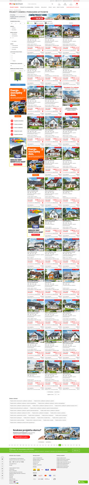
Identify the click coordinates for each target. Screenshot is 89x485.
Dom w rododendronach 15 (51, 312)
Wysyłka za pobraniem (37, 464)
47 (45, 445)
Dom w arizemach (31, 99)
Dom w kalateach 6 (67, 221)
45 (40, 445)
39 (23, 445)
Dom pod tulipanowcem (33, 282)
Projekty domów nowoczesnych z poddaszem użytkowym (21, 400)
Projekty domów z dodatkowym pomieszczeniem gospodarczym (22, 422)
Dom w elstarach (49, 38)
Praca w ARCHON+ (13, 470)
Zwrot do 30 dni (36, 462)
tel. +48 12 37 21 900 (16, 462)
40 (26, 445)
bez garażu (13, 49)
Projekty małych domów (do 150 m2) (64, 462)
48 (48, 445)
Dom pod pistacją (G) (32, 68)
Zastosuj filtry (17, 84)
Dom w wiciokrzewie (49, 160)
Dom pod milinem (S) (32, 374)
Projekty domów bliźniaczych (62, 464)
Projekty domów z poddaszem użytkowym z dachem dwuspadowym (23, 403)
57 (73, 445)
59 (79, 445)
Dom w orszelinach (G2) (33, 191)
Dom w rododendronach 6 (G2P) (35, 129)
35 (12, 445)
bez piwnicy (13, 29)
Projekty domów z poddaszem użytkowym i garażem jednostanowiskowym (24, 410)
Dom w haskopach (49, 129)
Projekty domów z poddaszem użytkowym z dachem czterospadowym (51, 403)
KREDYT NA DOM (60, 7)
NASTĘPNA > (57, 391)
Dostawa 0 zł (35, 463)
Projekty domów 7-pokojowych (29, 417)
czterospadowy (14, 35)
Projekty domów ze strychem (60, 420)
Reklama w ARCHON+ (13, 480)
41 (28, 445)
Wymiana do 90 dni (36, 460)
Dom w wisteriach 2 (67, 160)
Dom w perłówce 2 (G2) (33, 343)
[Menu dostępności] (2, 455)
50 (54, 445)
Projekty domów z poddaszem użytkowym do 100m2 (20, 412)
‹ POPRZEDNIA (41, 442)
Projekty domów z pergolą (48, 420)
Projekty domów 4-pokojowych (47, 415)
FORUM (50, 7)
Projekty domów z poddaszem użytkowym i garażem (44, 400)
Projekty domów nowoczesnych (63, 466)
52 (59, 445)
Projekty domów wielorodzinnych (63, 463)
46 (42, 445)
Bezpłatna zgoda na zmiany (38, 459)
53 (62, 445)
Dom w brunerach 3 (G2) (33, 312)
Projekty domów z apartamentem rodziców (18, 415)
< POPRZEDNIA (50, 391)
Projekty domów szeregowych (62, 460)
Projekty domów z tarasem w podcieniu (57, 412)
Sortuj (71, 23)
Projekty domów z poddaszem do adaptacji (40, 412)
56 (71, 445)
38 (20, 445)
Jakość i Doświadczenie (37, 457)
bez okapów (13, 41)
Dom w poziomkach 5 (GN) (51, 374)
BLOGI (54, 7)
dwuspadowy (14, 34)
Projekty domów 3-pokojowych (34, 415)
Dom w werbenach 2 (49, 191)
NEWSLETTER (59, 0)
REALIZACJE (44, 7)
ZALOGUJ (52, 0)
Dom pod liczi (48, 282)
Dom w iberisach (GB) (32, 252)
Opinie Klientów (12, 479)
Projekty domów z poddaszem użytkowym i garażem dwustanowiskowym (44, 408)
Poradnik (37, 7)
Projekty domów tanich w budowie (63, 459)
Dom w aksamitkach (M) (50, 252)
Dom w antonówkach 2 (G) (33, 38)
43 (34, 445)
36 (14, 445)
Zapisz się (75, 450)
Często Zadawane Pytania (14, 467)
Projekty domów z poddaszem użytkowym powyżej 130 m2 (66, 405)
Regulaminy (11, 474)
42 (31, 445)
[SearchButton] (52, 4)
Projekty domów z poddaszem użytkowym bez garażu (20, 405)
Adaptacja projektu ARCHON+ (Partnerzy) (17, 473)
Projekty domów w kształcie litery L (43, 417)
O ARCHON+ (11, 469)
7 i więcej (13, 60)
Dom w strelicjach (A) (50, 221)
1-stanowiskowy (14, 45)
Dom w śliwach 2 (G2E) (68, 38)
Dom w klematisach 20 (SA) (69, 252)
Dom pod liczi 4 (66, 68)
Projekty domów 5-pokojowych (61, 415)
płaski (12, 37)
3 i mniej (13, 53)
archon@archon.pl (12, 463)
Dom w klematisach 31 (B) (68, 282)
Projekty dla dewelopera (26, 7)
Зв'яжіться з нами (13, 483)
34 (9, 445)
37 (17, 445)
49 (51, 445)
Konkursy (11, 477)
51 (56, 445)
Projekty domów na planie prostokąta (17, 420)
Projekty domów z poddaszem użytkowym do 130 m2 (43, 405)
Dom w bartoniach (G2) (68, 343)
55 (68, 445)
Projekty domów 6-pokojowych (16, 417)
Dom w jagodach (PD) (67, 191)
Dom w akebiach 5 (67, 312)
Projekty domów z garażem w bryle (59, 417)
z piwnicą (13, 27)
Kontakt (10, 465)
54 (65, 445)
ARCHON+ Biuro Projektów (14, 455)
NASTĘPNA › (48, 442)
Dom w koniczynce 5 (49, 343)
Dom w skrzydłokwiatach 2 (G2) (70, 129)
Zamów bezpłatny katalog (72, 7)
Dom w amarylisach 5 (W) (50, 68)
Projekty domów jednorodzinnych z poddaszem (19, 408)
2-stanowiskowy (14, 47)
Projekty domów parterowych (62, 467)
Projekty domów (14, 7)
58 (76, 445)
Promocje (11, 476)
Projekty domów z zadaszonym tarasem (33, 420)
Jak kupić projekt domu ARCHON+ (16, 472)
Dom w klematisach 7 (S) (50, 99)
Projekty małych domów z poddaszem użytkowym (49, 410)
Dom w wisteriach (67, 374)
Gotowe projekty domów (61, 457)
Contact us (12, 481)
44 (37, 445)
